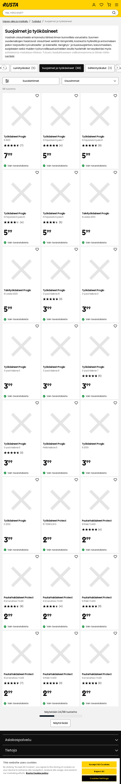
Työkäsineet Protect (60, 522)
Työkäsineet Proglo (21, 138)
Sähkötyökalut (100, 68)
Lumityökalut (24, 68)
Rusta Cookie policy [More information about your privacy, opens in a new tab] (37, 773)
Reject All (99, 771)
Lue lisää (9, 56)
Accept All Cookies (99, 764)
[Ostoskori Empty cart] (109, 5)
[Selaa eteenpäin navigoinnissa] (117, 67)
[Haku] (114, 12)
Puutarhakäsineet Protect (99, 522)
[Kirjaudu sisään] (94, 5)
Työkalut (36, 21)
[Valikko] (116, 5)
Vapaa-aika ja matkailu (15, 21)
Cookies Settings (99, 778)
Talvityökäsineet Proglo (99, 215)
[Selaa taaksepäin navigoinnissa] (3, 67)
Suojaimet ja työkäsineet (61, 68)
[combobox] (57, 12)
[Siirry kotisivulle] (11, 5)
